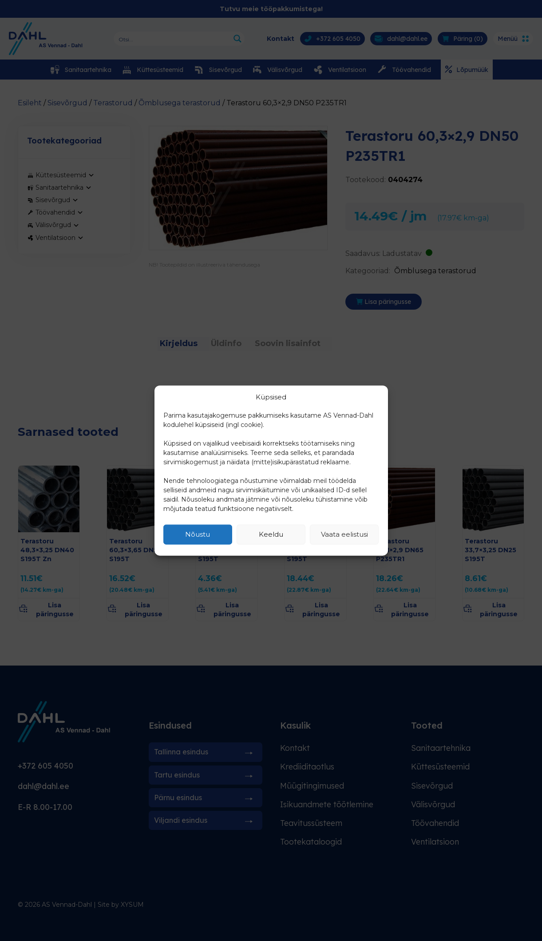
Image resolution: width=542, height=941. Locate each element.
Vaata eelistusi (344, 534)
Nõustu (197, 534)
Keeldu (271, 534)
